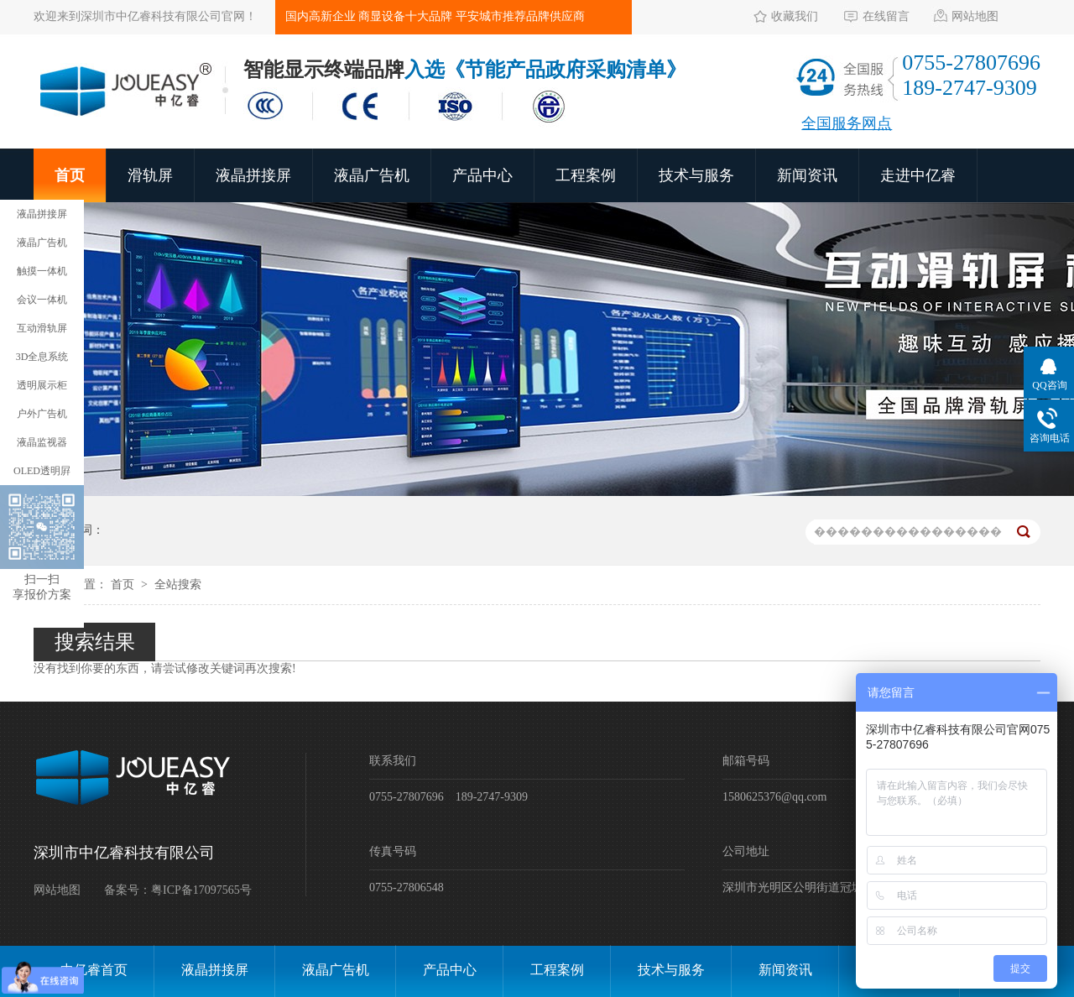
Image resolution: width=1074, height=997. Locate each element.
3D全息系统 (42, 357)
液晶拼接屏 (253, 175)
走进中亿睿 (918, 175)
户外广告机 (42, 414)
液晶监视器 (42, 442)
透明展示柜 (42, 385)
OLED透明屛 (41, 471)
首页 (70, 175)
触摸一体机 (42, 271)
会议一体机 (42, 299)
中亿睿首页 (94, 970)
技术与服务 (696, 175)
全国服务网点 (846, 123)
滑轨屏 (150, 175)
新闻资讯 (807, 175)
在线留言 (886, 16)
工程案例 (585, 175)
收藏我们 (794, 16)
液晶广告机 (371, 175)
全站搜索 (177, 584)
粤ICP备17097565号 (201, 890)
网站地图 (974, 16)
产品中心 (482, 175)
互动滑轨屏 (42, 328)
